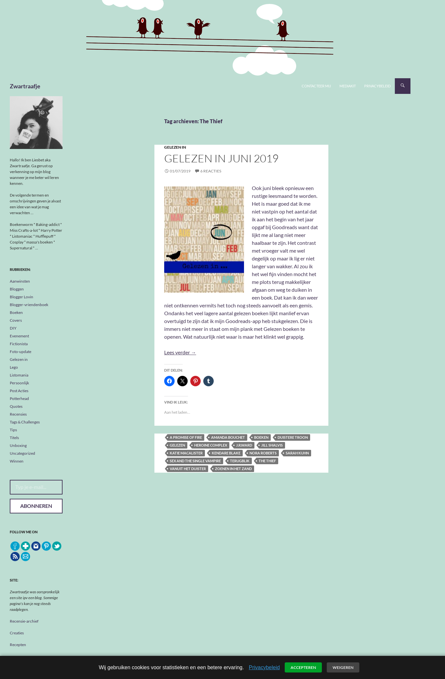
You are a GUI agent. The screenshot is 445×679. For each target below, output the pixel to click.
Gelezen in (175, 147)
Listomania (19, 375)
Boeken (16, 312)
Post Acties (19, 390)
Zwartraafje (25, 86)
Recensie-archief (24, 621)
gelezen (177, 445)
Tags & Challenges (25, 422)
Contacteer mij (316, 86)
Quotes (16, 406)
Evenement (19, 335)
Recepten (18, 644)
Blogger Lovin (21, 296)
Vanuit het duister (188, 468)
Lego (14, 367)
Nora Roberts (263, 453)
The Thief (267, 461)
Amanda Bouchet (228, 437)
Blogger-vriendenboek (29, 304)
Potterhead (19, 398)
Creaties (17, 632)
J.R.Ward (244, 445)
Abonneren (36, 506)
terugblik (240, 461)
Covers (16, 320)
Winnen (16, 461)
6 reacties (210, 171)
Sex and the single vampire (195, 461)
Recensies (18, 414)
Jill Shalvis (272, 445)
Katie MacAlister (186, 453)
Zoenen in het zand (233, 468)
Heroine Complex (210, 445)
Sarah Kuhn (297, 453)
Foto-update (20, 351)
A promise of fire (186, 437)
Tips (13, 429)
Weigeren (343, 667)
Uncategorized (22, 453)
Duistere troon (293, 437)
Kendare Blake (226, 453)
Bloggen (17, 289)
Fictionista (19, 343)
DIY (13, 328)
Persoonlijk (19, 382)
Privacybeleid (377, 86)
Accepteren (303, 667)
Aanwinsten (20, 281)
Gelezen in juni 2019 (221, 158)
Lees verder (180, 352)
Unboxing (18, 445)
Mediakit (347, 86)
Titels (14, 437)
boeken (261, 437)
